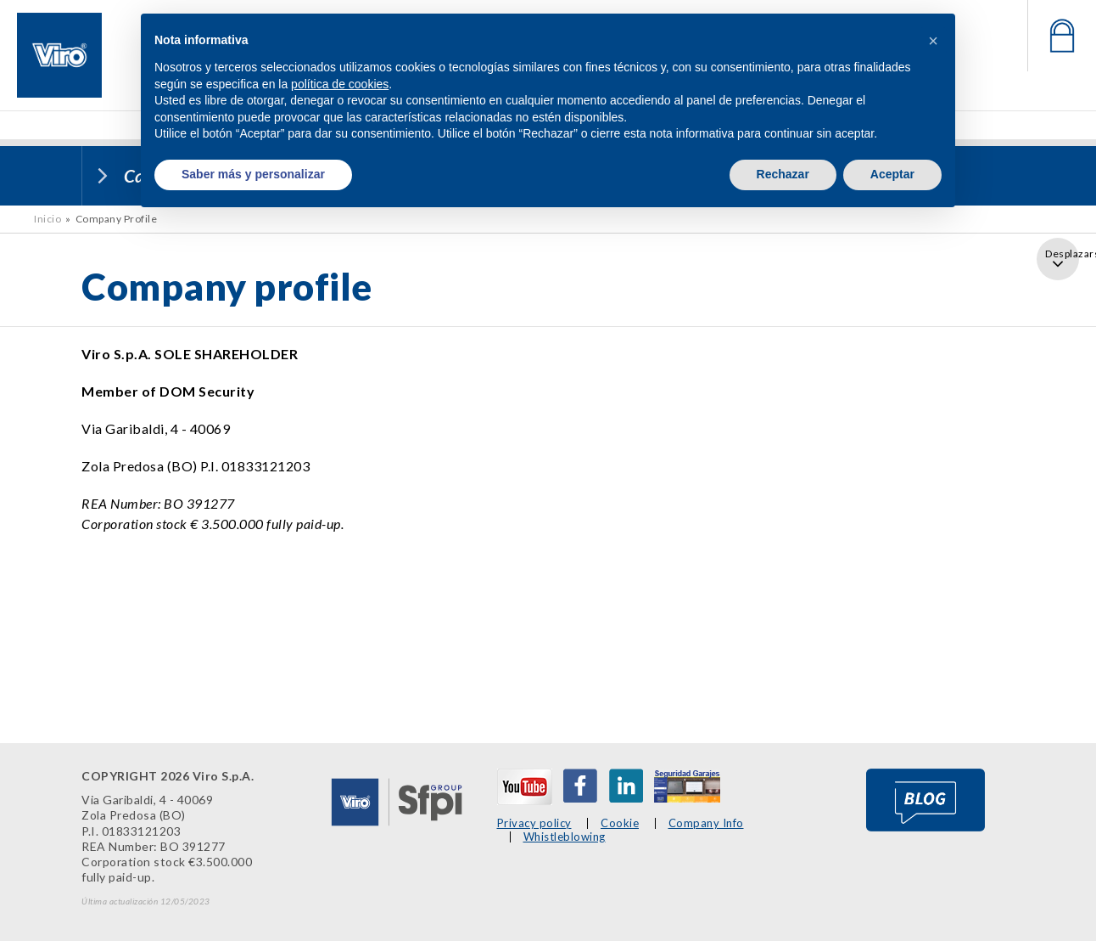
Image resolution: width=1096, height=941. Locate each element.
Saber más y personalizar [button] (253, 174)
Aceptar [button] (892, 174)
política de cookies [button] (340, 84)
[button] (933, 40)
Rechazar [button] (783, 174)
